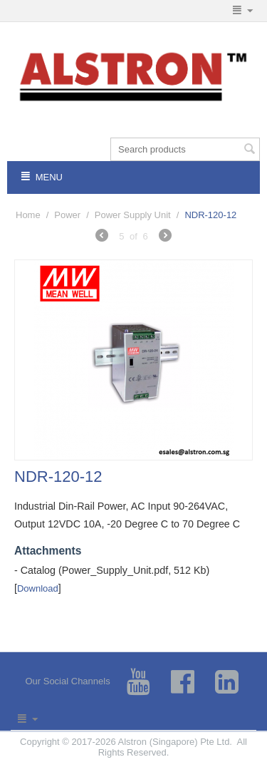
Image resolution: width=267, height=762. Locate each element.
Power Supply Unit (133, 215)
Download (37, 588)
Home (28, 215)
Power (67, 215)
